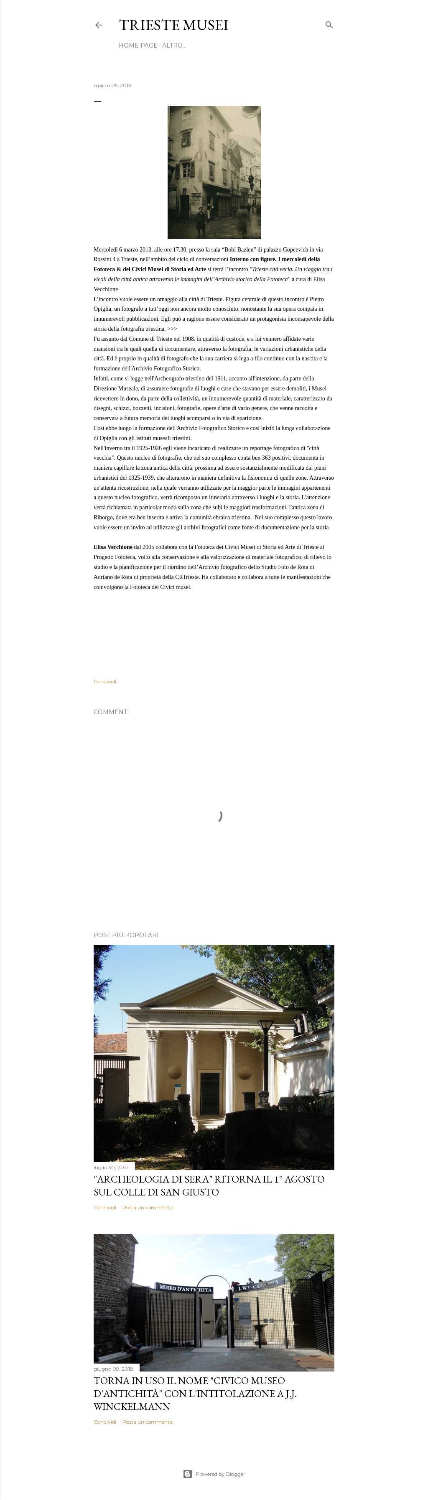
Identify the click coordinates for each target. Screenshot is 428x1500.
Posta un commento (147, 1207)
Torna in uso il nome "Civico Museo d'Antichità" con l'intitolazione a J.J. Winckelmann (195, 1393)
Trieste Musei (174, 25)
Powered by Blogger (214, 1474)
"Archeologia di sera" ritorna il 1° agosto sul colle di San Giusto (209, 1185)
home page (138, 45)
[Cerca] (329, 23)
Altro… (174, 45)
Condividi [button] (105, 681)
